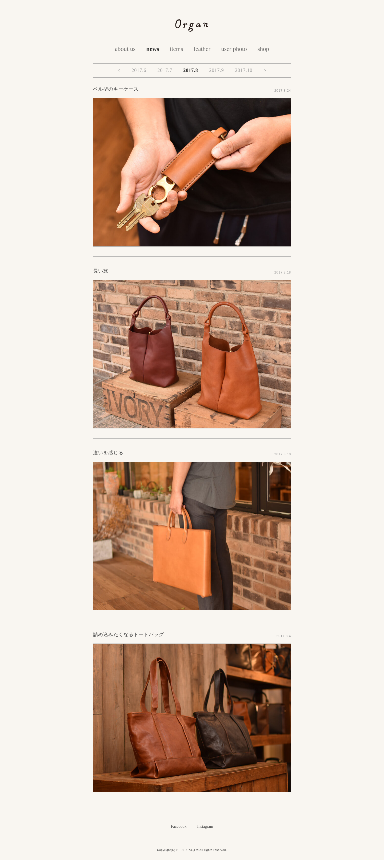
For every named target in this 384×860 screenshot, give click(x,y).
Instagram (205, 826)
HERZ (180, 850)
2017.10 (244, 70)
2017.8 (190, 70)
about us (125, 49)
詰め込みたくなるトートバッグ (128, 634)
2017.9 (216, 70)
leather (202, 49)
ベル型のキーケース (116, 89)
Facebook (178, 826)
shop (263, 49)
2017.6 (138, 70)
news (152, 49)
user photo (234, 49)
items (176, 49)
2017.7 (164, 70)
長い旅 (100, 271)
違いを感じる (108, 452)
